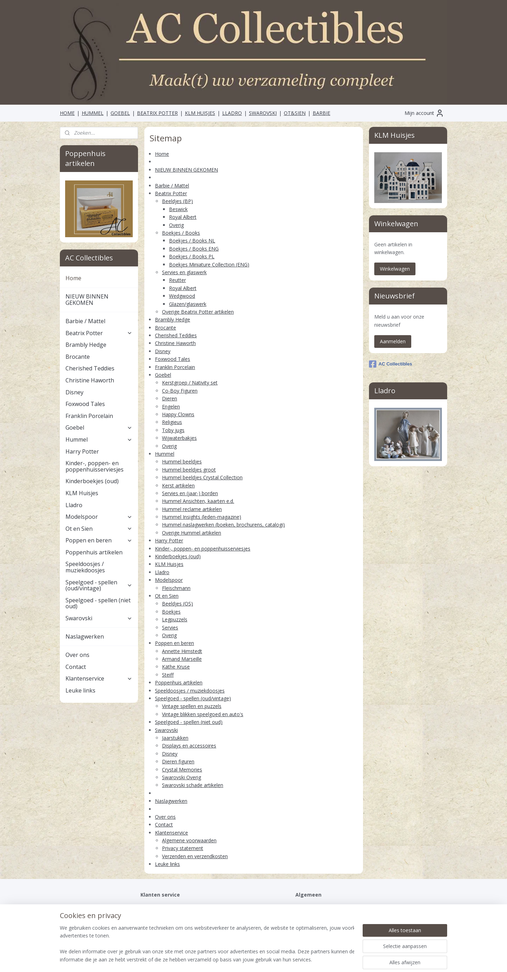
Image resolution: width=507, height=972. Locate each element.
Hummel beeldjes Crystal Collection (202, 477)
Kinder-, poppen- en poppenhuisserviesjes (202, 548)
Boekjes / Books (181, 232)
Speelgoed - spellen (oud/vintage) (193, 698)
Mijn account (424, 113)
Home (162, 153)
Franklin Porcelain (175, 367)
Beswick (178, 209)
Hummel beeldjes (182, 461)
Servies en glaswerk (184, 272)
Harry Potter (169, 540)
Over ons (165, 816)
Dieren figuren (178, 761)
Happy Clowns (178, 414)
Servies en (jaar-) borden (190, 493)
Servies (170, 627)
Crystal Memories (182, 769)
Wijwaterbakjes (179, 438)
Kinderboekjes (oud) (178, 556)
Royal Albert (182, 217)
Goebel (163, 374)
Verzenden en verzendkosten (195, 856)
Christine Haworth (175, 343)
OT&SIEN (295, 113)
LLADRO (232, 113)
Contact (164, 824)
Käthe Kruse (176, 666)
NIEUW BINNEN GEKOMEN (186, 169)
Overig (176, 225)
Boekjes (171, 611)
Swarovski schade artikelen (192, 785)
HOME (67, 113)
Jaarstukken (175, 737)
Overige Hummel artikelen (191, 532)
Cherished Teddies (176, 335)
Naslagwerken (171, 801)
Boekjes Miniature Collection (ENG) (209, 264)
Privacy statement (182, 848)
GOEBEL (120, 113)
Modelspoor (169, 580)
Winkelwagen (395, 268)
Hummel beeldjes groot (189, 469)
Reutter (177, 280)
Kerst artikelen (178, 485)
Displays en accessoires (189, 745)
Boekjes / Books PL (191, 256)
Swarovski (166, 730)
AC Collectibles (390, 364)
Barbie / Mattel (172, 185)
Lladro (162, 572)
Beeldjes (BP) (177, 201)
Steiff (168, 674)
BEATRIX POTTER (157, 113)
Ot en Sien (167, 595)
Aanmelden (393, 341)
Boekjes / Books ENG (194, 248)
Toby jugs (173, 430)
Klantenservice (171, 832)
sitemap (227, 959)
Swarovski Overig (181, 777)
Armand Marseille (182, 659)
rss (242, 959)
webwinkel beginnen (269, 959)
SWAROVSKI (263, 113)
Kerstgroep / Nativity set (190, 382)
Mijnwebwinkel (331, 959)
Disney (162, 351)
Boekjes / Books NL (192, 240)
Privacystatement (160, 914)
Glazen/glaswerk (187, 304)
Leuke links (167, 864)
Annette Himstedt (182, 651)
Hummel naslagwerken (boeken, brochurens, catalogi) (223, 524)
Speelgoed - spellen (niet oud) (189, 722)
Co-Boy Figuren (180, 390)
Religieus (172, 422)
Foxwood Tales (172, 359)
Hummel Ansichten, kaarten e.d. (198, 501)
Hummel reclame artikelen (192, 509)
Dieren (169, 398)
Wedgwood (182, 296)
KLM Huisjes (169, 564)
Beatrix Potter (171, 193)
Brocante (165, 327)
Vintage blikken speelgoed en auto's (202, 714)
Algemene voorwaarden (189, 840)
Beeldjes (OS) (177, 603)
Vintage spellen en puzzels (191, 706)
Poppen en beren (174, 643)
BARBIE (321, 113)
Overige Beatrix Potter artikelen (198, 311)
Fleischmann (176, 588)
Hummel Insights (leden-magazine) (201, 516)
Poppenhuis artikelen (178, 682)
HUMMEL (93, 113)
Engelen (171, 406)
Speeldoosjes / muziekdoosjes (190, 690)
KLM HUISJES (200, 113)
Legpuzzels (174, 619)
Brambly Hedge (172, 319)
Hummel (164, 453)
